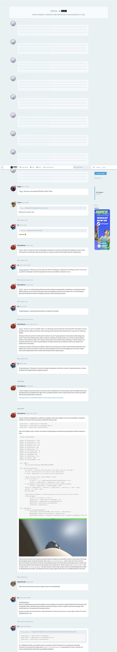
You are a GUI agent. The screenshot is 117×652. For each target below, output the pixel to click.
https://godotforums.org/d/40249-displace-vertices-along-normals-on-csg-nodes (41, 232)
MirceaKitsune (25, 105)
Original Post (98, 13)
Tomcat (24, 65)
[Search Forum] (82, 2)
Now (96, 40)
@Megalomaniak (24, 448)
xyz (22, 26)
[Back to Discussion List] (2, 2)
